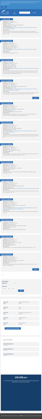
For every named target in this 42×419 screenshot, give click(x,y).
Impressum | (29, 415)
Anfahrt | (37, 415)
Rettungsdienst (11, 28)
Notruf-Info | (23, 415)
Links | (26, 415)
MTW (12, 26)
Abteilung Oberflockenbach (18, 27)
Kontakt (40, 415)
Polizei (7, 28)
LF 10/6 (14, 26)
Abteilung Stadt (16, 111)
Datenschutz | (33, 415)
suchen (34, 12)
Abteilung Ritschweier (28, 27)
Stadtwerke (17, 90)
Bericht (35, 98)
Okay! (4, 7)
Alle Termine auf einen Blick (12, 328)
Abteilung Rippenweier (28, 207)
